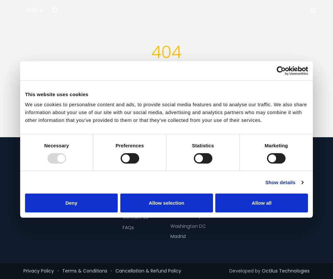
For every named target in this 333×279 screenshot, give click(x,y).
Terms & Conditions (84, 271)
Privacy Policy (38, 271)
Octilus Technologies (286, 271)
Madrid (178, 236)
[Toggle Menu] (313, 10)
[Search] (55, 10)
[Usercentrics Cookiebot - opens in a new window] (279, 71)
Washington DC (188, 226)
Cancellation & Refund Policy (148, 271)
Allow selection (166, 203)
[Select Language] (35, 10)
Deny (71, 203)
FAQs (128, 227)
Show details (280, 182)
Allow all (262, 203)
